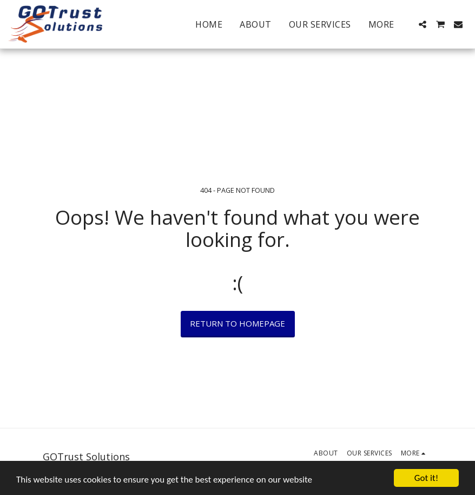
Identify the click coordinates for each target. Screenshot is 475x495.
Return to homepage (237, 323)
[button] (422, 24)
